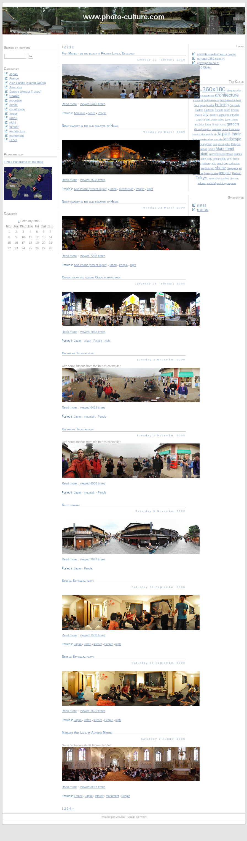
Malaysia (236, 144)
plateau (222, 158)
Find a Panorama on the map (23, 161)
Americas (79, 113)
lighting (208, 144)
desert (228, 119)
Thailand (236, 173)
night (211, 154)
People (102, 113)
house (225, 129)
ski (240, 168)
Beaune (231, 100)
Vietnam (234, 178)
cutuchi (199, 119)
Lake (220, 139)
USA (219, 178)
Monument (225, 148)
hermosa (216, 129)
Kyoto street (71, 505)
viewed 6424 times (92, 407)
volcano (202, 183)
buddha (210, 105)
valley (226, 178)
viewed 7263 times (92, 255)
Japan (223, 133)
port (229, 158)
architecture (227, 94)
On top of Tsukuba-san (77, 353)
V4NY (143, 816)
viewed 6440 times (92, 104)
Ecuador (199, 124)
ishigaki (205, 134)
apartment (208, 95)
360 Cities (204, 67)
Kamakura (203, 139)
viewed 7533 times (92, 180)
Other (13, 140)
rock (231, 163)
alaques (231, 90)
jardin (236, 134)
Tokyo (201, 177)
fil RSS (201, 205)
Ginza (197, 129)
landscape (232, 139)
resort (220, 163)
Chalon (235, 110)
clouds (213, 115)
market (203, 149)
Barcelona (213, 100)
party (209, 158)
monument (112, 796)
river (226, 163)
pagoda (238, 154)
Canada (219, 110)
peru (215, 158)
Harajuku (206, 129)
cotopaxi (221, 115)
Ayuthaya (198, 100)
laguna (213, 139)
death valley (217, 119)
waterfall (211, 183)
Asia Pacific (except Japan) (90, 189)
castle (227, 110)
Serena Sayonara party (78, 581)
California (209, 110)
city (205, 114)
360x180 (213, 89)
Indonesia (234, 129)
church (198, 115)
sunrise (214, 173)
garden (233, 124)
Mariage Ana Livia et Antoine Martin (87, 733)
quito (213, 163)
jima (195, 139)
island (212, 134)
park (203, 158)
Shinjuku (209, 168)
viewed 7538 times (92, 635)
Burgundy (235, 105)
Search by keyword (17, 48)
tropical (212, 178)
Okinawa (220, 154)
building (222, 105)
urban (113, 189)
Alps (238, 90)
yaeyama (231, 183)
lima (215, 144)
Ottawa (229, 154)
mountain (200, 153)
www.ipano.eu (206, 63)
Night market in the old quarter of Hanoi (90, 126)
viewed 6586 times (92, 483)
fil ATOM (202, 210)
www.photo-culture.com (123, 17)
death (207, 119)
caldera (199, 110)
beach (223, 100)
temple (225, 173)
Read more (69, 104)
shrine (220, 168)
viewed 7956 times (92, 331)
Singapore (232, 168)
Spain (206, 173)
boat (238, 100)
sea (203, 168)
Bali (206, 100)
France (222, 124)
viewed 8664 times (92, 786)
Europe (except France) (25, 91)
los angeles (224, 144)
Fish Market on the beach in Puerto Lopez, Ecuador (98, 53)
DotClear (120, 816)
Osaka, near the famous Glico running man (91, 277)
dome (235, 119)
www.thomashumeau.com (214, 54)
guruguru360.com (209, 58)
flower (208, 124)
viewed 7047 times (92, 559)
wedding (221, 183)
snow (200, 173)
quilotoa (206, 163)
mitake (211, 149)
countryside (233, 115)
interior (196, 134)
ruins (237, 163)
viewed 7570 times (92, 711)
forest (215, 124)
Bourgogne (200, 105)
